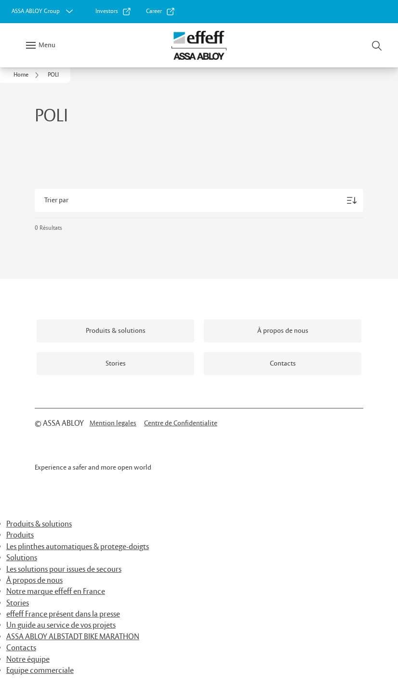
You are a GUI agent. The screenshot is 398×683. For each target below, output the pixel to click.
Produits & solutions (39, 524)
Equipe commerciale (40, 671)
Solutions (21, 558)
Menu (47, 45)
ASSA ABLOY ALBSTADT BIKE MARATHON (72, 637)
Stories (17, 603)
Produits (20, 535)
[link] (113, 11)
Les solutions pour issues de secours (63, 570)
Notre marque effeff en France (55, 592)
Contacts (21, 648)
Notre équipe (28, 660)
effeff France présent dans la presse (63, 614)
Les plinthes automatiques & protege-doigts (77, 547)
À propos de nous (34, 581)
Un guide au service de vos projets (61, 625)
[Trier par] (199, 200)
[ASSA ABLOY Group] (43, 11)
